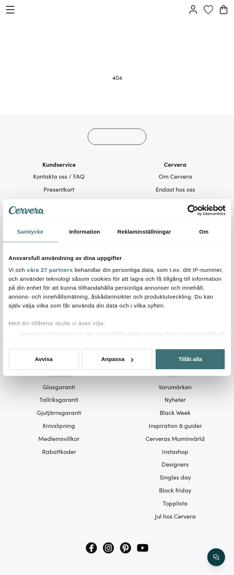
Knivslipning (59, 425)
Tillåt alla (190, 359)
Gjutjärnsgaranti (59, 412)
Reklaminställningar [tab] (144, 231)
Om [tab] (203, 231)
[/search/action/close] (216, 557)
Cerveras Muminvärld (175, 438)
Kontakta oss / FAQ (59, 176)
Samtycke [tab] (30, 231)
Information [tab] (84, 231)
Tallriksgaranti (58, 399)
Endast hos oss (175, 189)
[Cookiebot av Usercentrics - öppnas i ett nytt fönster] (192, 210)
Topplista (175, 503)
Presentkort (58, 189)
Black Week (175, 412)
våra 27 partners (50, 270)
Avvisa (44, 359)
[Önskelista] (208, 9)
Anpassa (117, 359)
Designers (175, 464)
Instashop (175, 451)
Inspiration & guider (175, 425)
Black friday (175, 490)
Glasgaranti (59, 387)
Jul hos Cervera (175, 516)
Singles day (175, 477)
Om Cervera (175, 176)
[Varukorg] (223, 9)
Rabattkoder (59, 451)
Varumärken (175, 387)
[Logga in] (193, 9)
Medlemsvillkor (58, 438)
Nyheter (175, 399)
